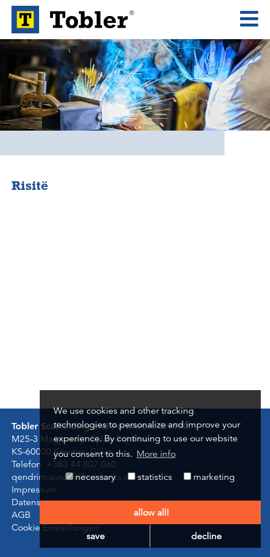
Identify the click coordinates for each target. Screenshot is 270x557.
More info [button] (156, 454)
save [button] (95, 536)
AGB (21, 515)
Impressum (34, 489)
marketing (209, 477)
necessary (91, 477)
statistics (150, 477)
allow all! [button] (151, 512)
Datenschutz (37, 502)
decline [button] (206, 536)
